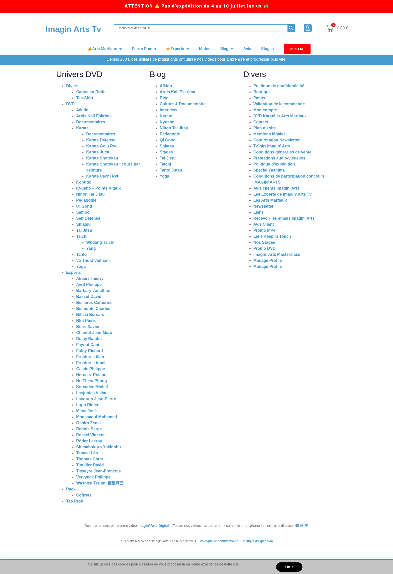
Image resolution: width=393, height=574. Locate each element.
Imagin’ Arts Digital (153, 526)
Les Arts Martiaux (270, 200)
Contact (260, 122)
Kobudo (83, 182)
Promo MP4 (264, 230)
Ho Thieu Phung (91, 381)
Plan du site (264, 128)
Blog (226, 48)
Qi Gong (84, 206)
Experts (177, 48)
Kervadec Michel (92, 387)
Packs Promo (144, 48)
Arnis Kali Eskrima (94, 116)
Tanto (81, 254)
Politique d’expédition (274, 164)
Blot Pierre (86, 320)
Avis (247, 48)
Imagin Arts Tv (73, 29)
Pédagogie (86, 200)
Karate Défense (101, 140)
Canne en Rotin (91, 92)
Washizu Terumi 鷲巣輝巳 (100, 483)
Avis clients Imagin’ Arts (276, 188)
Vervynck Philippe (93, 477)
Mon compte (265, 110)
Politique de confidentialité (279, 86)
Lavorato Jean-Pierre (96, 399)
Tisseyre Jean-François (98, 471)
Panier (259, 98)
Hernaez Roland (91, 375)
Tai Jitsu (84, 230)
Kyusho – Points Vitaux (98, 188)
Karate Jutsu (98, 152)
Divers (72, 86)
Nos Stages (264, 242)
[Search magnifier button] (290, 28)
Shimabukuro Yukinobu (98, 447)
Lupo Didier (87, 405)
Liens (258, 212)
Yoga (81, 266)
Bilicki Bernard (90, 314)
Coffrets (83, 495)
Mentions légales (269, 134)
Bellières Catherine (94, 302)
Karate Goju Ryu (102, 146)
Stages (267, 48)
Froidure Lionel (90, 363)
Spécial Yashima (269, 170)
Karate (82, 128)
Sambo (82, 212)
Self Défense (88, 218)
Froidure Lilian (90, 357)
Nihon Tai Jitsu (90, 194)
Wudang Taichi (100, 242)
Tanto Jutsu (171, 170)
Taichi (81, 236)
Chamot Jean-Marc (94, 333)
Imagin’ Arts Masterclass (276, 254)
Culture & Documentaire (183, 104)
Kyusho (167, 122)
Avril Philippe (89, 284)
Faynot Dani (87, 345)
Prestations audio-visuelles (279, 158)
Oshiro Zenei (88, 423)
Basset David (89, 296)
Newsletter (263, 206)
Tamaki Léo (87, 453)
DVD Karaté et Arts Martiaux (280, 116)
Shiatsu (83, 224)
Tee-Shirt (84, 98)
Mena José (86, 411)
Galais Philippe (90, 369)
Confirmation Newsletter (276, 140)
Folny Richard (89, 351)
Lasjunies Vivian (92, 393)
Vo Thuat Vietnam (93, 260)
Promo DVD (264, 248)
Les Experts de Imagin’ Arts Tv (282, 194)
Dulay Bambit (89, 339)
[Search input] (202, 28)
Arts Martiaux (105, 48)
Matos (204, 48)
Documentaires (90, 122)
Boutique (262, 92)
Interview (168, 110)
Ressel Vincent (90, 435)
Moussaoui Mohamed (96, 417)
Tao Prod (74, 501)
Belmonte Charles (93, 308)
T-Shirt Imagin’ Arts (271, 146)
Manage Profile (267, 260)
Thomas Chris (89, 459)
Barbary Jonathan (93, 290)
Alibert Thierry (90, 278)
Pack (70, 489)
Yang (91, 248)
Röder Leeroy (89, 441)
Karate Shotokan (102, 158)
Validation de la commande (279, 104)
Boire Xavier (88, 326)
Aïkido (82, 110)
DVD (70, 104)
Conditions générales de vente (282, 152)
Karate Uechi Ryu (103, 176)
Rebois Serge (89, 429)
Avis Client (263, 224)
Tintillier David (90, 465)
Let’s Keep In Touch (272, 236)
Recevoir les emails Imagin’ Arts (284, 218)
